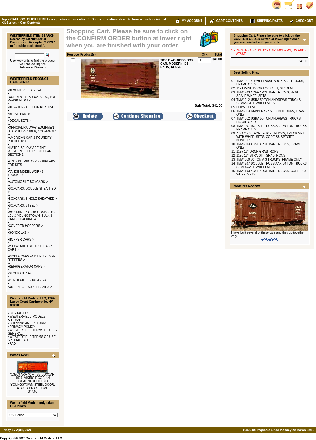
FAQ (13, 343)
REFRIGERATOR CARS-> (27, 266)
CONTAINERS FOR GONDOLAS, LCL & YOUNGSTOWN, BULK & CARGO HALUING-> (31, 216)
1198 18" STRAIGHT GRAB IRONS (260, 155)
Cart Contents (30, 22)
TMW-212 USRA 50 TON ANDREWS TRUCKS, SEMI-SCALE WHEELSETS (268, 101)
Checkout (301, 21)
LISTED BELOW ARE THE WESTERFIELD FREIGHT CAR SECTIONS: (30, 151)
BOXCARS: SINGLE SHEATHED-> (33, 198)
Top (4, 19)
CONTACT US (19, 313)
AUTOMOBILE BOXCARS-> (28, 181)
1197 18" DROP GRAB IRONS (257, 151)
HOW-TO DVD (246, 107)
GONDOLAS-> (19, 232)
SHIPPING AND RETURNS (28, 323)
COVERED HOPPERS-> (26, 226)
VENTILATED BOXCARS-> (28, 280)
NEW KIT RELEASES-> (25, 90)
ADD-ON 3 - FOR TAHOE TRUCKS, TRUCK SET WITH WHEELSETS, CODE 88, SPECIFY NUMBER (270, 137)
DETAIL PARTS (19, 114)
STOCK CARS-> (20, 273)
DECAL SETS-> (20, 120)
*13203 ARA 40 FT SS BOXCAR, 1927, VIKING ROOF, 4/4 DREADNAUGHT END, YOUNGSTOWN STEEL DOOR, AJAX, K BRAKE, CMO (33, 381)
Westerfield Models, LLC (44, 438)
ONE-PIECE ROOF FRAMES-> (30, 287)
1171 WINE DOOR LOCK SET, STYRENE (265, 88)
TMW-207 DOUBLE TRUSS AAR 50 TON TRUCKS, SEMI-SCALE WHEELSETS (272, 165)
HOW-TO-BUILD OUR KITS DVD (32, 107)
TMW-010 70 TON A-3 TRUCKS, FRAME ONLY (269, 159)
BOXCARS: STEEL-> (23, 205)
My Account (188, 21)
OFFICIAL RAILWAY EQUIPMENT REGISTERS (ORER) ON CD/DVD (32, 129)
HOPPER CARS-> (21, 239)
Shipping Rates (266, 21)
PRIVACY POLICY (22, 326)
